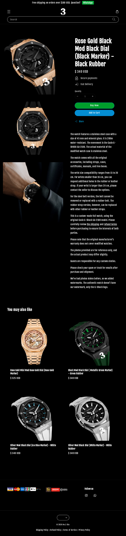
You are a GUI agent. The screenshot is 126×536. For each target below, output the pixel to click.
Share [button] (79, 121)
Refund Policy (55, 530)
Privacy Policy (84, 530)
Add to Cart (94, 112)
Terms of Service (70, 530)
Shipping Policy (42, 530)
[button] (9, 11)
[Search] (114, 19)
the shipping (93, 224)
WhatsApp (88, 2)
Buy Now (94, 105)
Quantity (78, 91)
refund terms (110, 224)
